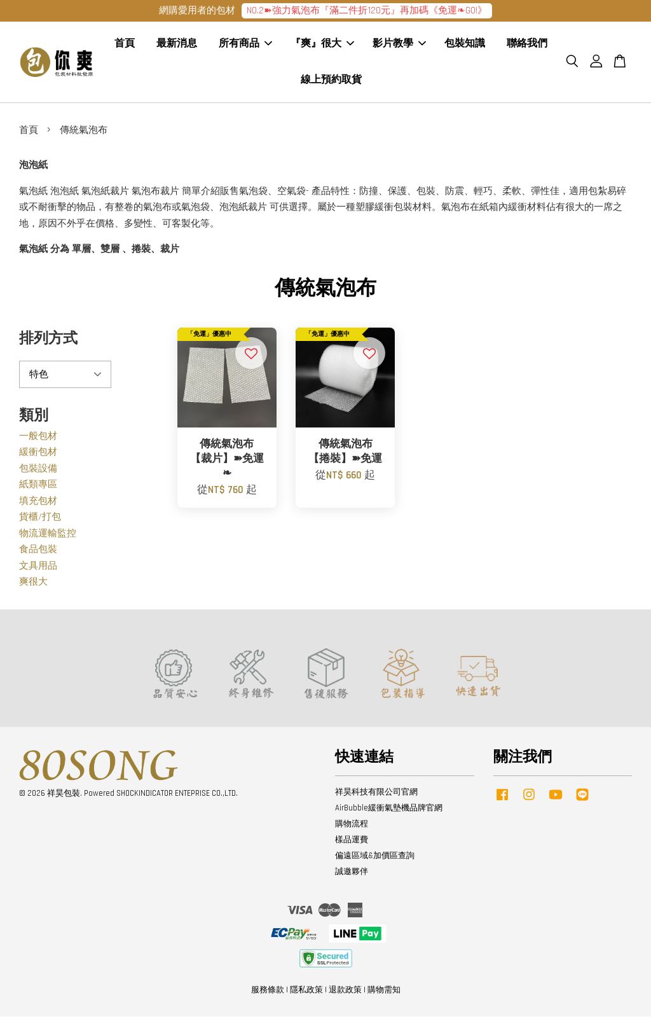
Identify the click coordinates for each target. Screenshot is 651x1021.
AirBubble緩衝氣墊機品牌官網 (388, 812)
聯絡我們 (527, 46)
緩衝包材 (38, 456)
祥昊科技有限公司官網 (376, 796)
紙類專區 (38, 489)
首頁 (124, 46)
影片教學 (399, 46)
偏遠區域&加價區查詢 (375, 860)
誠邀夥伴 (351, 876)
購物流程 (351, 828)
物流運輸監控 (47, 538)
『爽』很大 (322, 46)
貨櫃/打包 (40, 521)
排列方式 (48, 343)
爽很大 (33, 586)
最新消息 (176, 46)
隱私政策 (306, 994)
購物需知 (384, 994)
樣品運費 (351, 844)
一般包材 (38, 440)
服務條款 (267, 994)
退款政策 (345, 994)
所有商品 (245, 46)
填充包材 (38, 505)
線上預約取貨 (331, 82)
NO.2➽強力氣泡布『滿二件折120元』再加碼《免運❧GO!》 (367, 10)
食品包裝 (38, 554)
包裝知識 (464, 46)
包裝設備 (38, 473)
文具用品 (38, 570)
